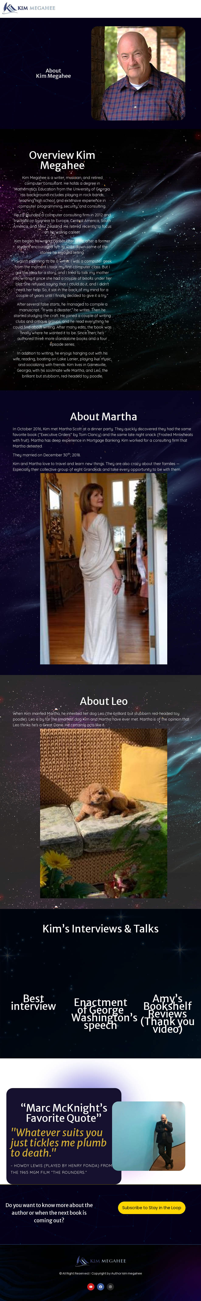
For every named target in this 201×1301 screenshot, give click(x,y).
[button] (194, 9)
